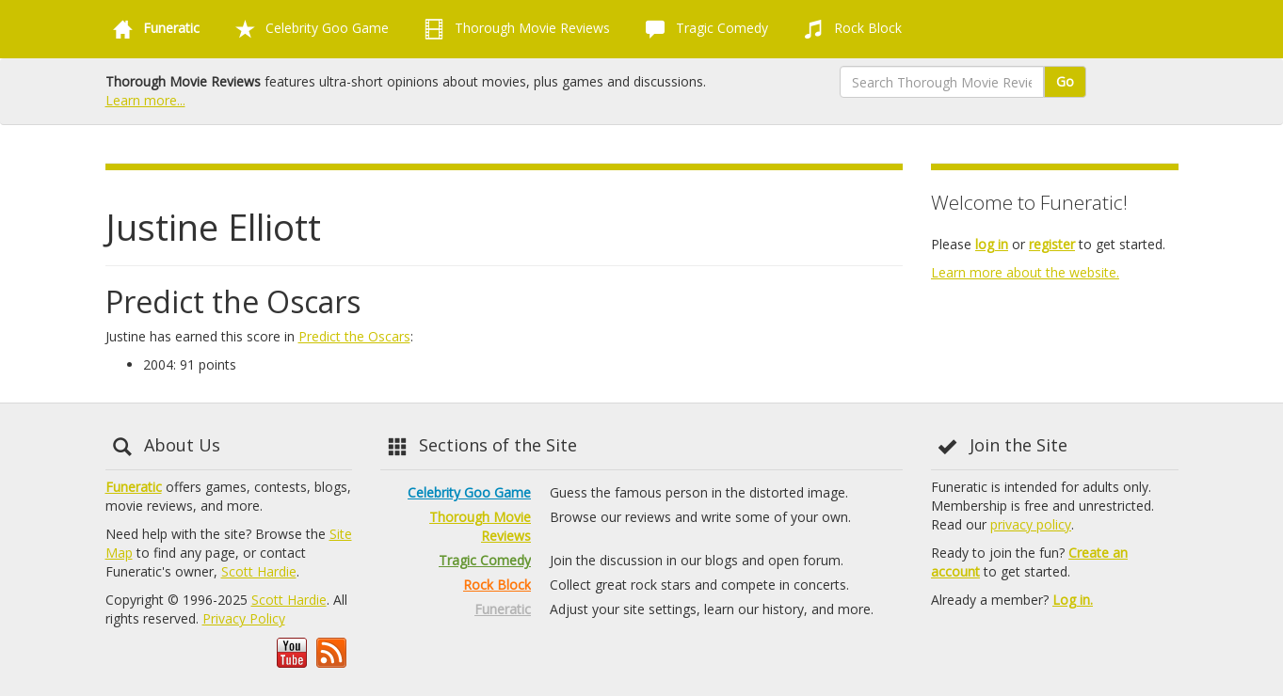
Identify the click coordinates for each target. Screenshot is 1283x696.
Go (1065, 81)
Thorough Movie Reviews (513, 29)
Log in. (1072, 600)
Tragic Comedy (703, 29)
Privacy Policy (243, 618)
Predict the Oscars (354, 336)
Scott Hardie (259, 571)
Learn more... (145, 100)
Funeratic (133, 487)
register (1052, 244)
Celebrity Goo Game (308, 29)
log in (991, 244)
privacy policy (1030, 524)
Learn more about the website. (1025, 272)
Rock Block (849, 29)
